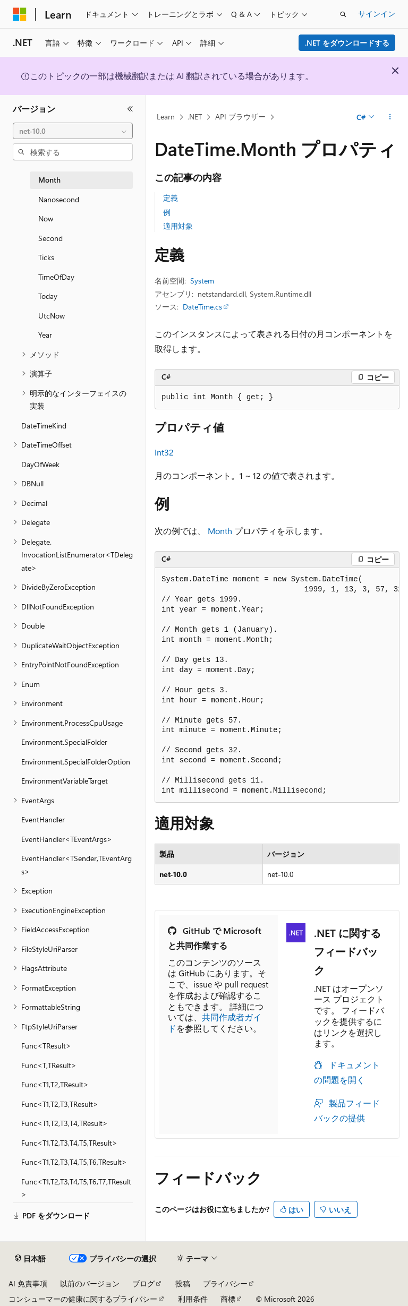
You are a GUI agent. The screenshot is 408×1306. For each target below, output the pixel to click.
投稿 (182, 1283)
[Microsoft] (20, 14)
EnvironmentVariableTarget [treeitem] (64, 781)
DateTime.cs (202, 307)
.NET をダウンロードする (347, 43)
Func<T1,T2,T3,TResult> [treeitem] (59, 1104)
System (202, 281)
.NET (195, 116)
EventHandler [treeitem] (43, 819)
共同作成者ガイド (214, 1022)
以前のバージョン (90, 1283)
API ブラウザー (240, 116)
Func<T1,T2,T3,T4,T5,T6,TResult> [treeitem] (74, 1162)
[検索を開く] (343, 14)
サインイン (376, 13)
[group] (277, 685)
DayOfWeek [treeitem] (40, 464)
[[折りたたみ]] (130, 108)
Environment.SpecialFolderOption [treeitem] (75, 762)
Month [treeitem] (49, 180)
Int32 (164, 452)
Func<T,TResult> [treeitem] (48, 1065)
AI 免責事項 (27, 1283)
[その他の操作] (390, 117)
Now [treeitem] (45, 218)
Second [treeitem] (50, 238)
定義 (170, 198)
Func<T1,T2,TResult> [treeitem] (55, 1084)
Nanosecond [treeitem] (58, 199)
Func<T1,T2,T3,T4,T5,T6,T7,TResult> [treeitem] (76, 1188)
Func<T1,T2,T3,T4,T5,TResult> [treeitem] (69, 1143)
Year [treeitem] (45, 335)
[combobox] (73, 131)
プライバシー (225, 1283)
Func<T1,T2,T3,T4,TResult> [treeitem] (64, 1123)
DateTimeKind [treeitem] (43, 425)
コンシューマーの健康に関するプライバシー (82, 1299)
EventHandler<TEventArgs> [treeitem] (66, 839)
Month (220, 530)
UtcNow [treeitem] (51, 316)
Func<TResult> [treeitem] (46, 1046)
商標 (227, 1299)
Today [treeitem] (47, 296)
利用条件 (193, 1299)
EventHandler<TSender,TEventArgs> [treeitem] (76, 865)
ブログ (143, 1283)
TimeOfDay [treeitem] (56, 277)
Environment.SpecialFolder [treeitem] (64, 742)
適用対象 (178, 226)
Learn (166, 116)
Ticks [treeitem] (46, 257)
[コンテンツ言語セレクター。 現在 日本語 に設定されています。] (30, 1258)
